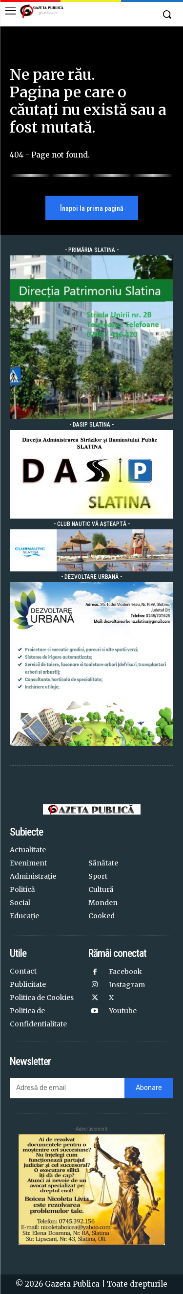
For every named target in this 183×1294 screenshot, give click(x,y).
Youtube (123, 1010)
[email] (67, 1088)
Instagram (127, 984)
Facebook (125, 971)
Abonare (149, 1088)
